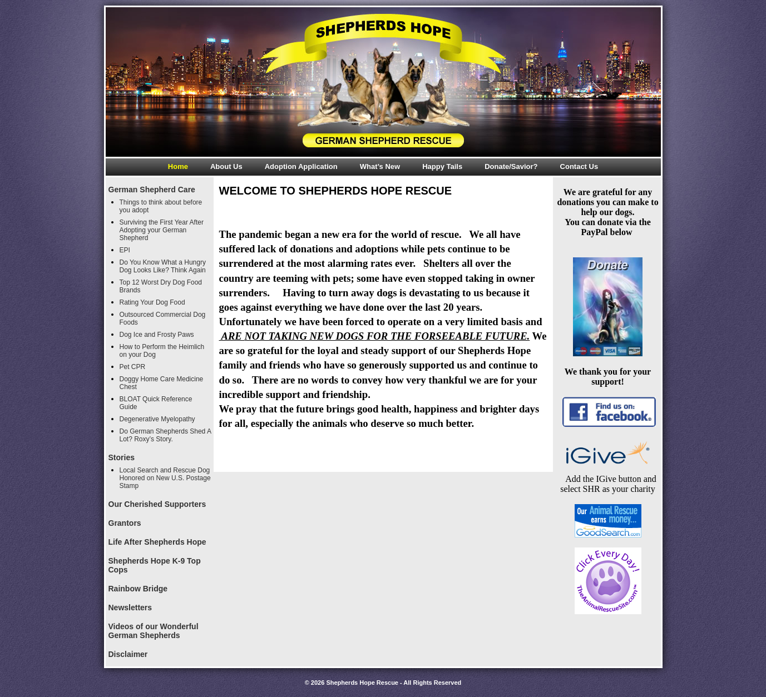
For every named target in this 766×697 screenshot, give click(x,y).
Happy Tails (442, 166)
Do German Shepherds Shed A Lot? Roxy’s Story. (165, 435)
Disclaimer (128, 654)
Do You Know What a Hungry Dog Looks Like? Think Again (163, 266)
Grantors (124, 523)
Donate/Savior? (511, 166)
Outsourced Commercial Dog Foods (163, 318)
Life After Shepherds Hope (157, 541)
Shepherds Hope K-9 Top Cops (154, 565)
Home (178, 166)
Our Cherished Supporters (157, 504)
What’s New (380, 166)
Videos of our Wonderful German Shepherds (153, 631)
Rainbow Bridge (138, 588)
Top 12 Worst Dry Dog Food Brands (161, 286)
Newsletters (130, 607)
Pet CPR (133, 367)
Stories (121, 457)
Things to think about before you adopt (161, 206)
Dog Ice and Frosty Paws (157, 334)
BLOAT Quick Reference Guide (156, 403)
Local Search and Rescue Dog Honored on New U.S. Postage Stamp (165, 478)
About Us (226, 166)
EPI (125, 250)
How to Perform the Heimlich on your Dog (162, 351)
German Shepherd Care (151, 189)
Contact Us (579, 166)
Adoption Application (301, 166)
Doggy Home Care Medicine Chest (162, 383)
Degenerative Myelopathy (157, 419)
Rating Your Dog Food (152, 302)
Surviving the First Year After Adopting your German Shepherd (162, 230)
